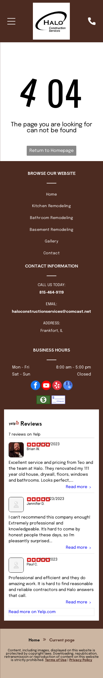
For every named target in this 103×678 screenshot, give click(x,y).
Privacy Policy (80, 660)
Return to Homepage (51, 150)
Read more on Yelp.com (32, 612)
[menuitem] (51, 194)
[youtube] (46, 386)
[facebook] (35, 386)
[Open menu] (11, 21)
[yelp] (57, 386)
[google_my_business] (68, 386)
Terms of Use (56, 660)
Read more (76, 487)
